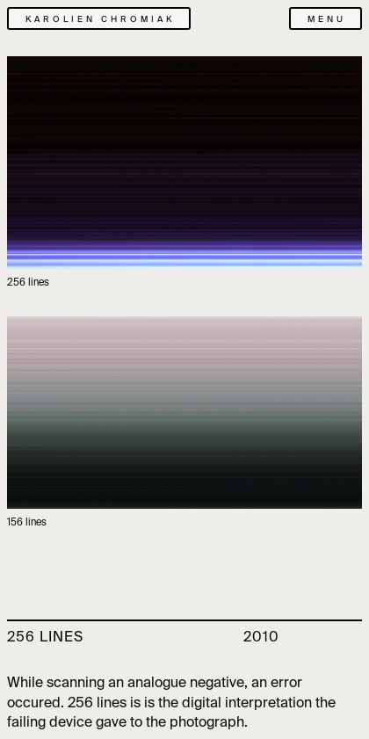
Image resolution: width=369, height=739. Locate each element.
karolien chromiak (100, 19)
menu (327, 19)
